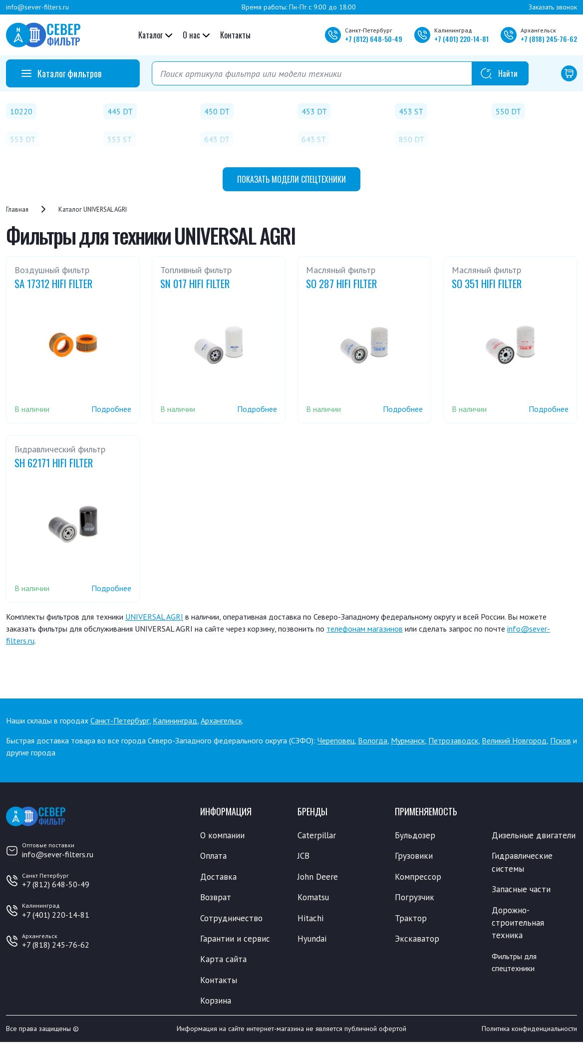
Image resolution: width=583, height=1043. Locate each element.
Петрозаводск (453, 740)
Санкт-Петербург (119, 720)
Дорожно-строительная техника (518, 923)
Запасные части (521, 889)
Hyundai (311, 939)
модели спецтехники (291, 179)
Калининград (175, 720)
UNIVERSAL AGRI (154, 617)
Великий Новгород (514, 740)
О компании (222, 835)
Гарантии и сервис (235, 939)
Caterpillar (316, 835)
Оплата (213, 856)
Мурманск (408, 740)
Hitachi (310, 918)
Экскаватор (417, 939)
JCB (303, 856)
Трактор (411, 918)
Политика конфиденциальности (529, 1029)
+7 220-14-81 (461, 38)
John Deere (317, 876)
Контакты (235, 35)
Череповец (335, 740)
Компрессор (418, 876)
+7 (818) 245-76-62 (55, 945)
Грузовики (414, 856)
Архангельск (221, 720)
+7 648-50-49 (373, 38)
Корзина (215, 1001)
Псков (560, 740)
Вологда (372, 740)
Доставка (218, 876)
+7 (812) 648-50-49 (55, 884)
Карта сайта (223, 959)
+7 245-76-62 (549, 38)
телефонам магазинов (364, 629)
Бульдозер (415, 835)
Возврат (215, 897)
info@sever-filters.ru (37, 6)
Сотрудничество (231, 918)
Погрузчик (414, 897)
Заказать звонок (553, 6)
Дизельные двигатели (534, 835)
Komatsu (313, 897)
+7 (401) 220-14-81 (55, 915)
